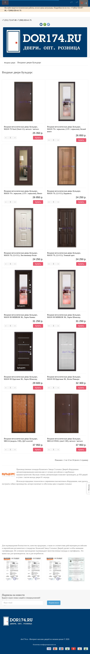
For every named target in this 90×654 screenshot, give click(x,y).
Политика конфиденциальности (44, 645)
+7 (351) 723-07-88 (9, 20)
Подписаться (54, 603)
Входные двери (11, 63)
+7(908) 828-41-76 (14, 11)
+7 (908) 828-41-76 (24, 20)
